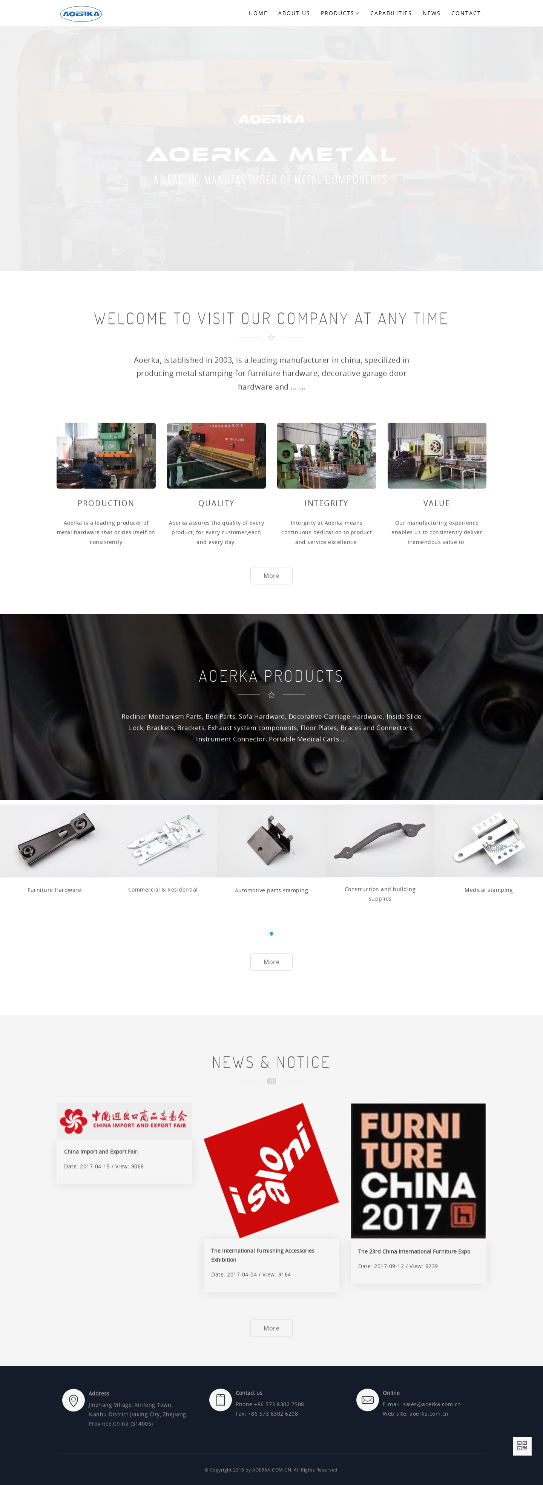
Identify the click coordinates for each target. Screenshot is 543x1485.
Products (340, 13)
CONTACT (466, 13)
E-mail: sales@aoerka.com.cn (422, 1441)
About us (294, 13)
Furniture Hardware (54, 998)
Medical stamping (489, 998)
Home (258, 13)
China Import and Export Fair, (101, 1317)
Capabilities (391, 13)
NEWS (432, 13)
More (271, 590)
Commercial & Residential (163, 998)
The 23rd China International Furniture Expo (414, 1417)
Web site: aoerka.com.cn (416, 1451)
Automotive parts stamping (271, 998)
